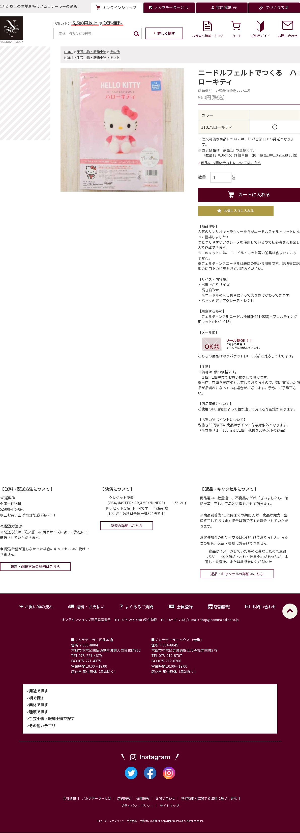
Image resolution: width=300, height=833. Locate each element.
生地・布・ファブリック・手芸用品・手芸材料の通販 (127, 821)
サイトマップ (169, 805)
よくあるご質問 (139, 607)
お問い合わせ (264, 607)
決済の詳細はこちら (126, 525)
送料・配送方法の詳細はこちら (35, 566)
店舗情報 (222, 607)
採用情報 (142, 798)
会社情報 (69, 798)
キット (115, 57)
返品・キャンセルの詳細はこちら (237, 573)
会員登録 (185, 607)
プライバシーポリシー (137, 805)
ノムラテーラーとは (96, 798)
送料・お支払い (90, 607)
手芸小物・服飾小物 (91, 51)
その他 (115, 51)
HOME (68, 51)
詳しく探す (166, 33)
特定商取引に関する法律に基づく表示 (209, 798)
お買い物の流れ (39, 607)
